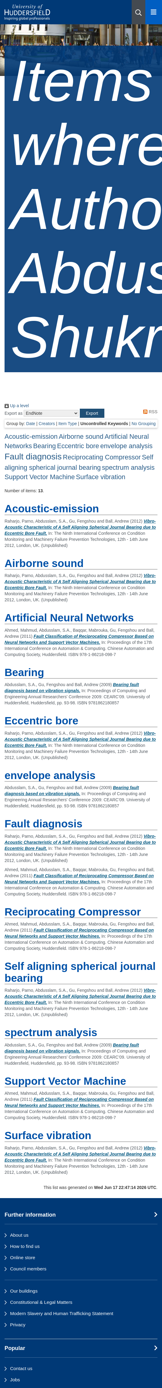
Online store (22, 1257)
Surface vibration (100, 477)
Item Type (67, 423)
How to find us (25, 1246)
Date (30, 423)
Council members (28, 1268)
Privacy (17, 1324)
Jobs (15, 1379)
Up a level (17, 405)
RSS (149, 411)
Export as (13, 413)
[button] (138, 12)
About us (19, 1235)
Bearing (44, 446)
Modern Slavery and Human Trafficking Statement (61, 1313)
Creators (47, 423)
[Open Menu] (153, 12)
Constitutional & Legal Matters (41, 1302)
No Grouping (144, 423)
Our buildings (24, 1291)
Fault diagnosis (33, 456)
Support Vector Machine (40, 477)
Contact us (21, 1368)
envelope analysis (126, 446)
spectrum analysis (128, 467)
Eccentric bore (78, 446)
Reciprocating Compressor (102, 457)
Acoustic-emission (31, 436)
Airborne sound (81, 436)
